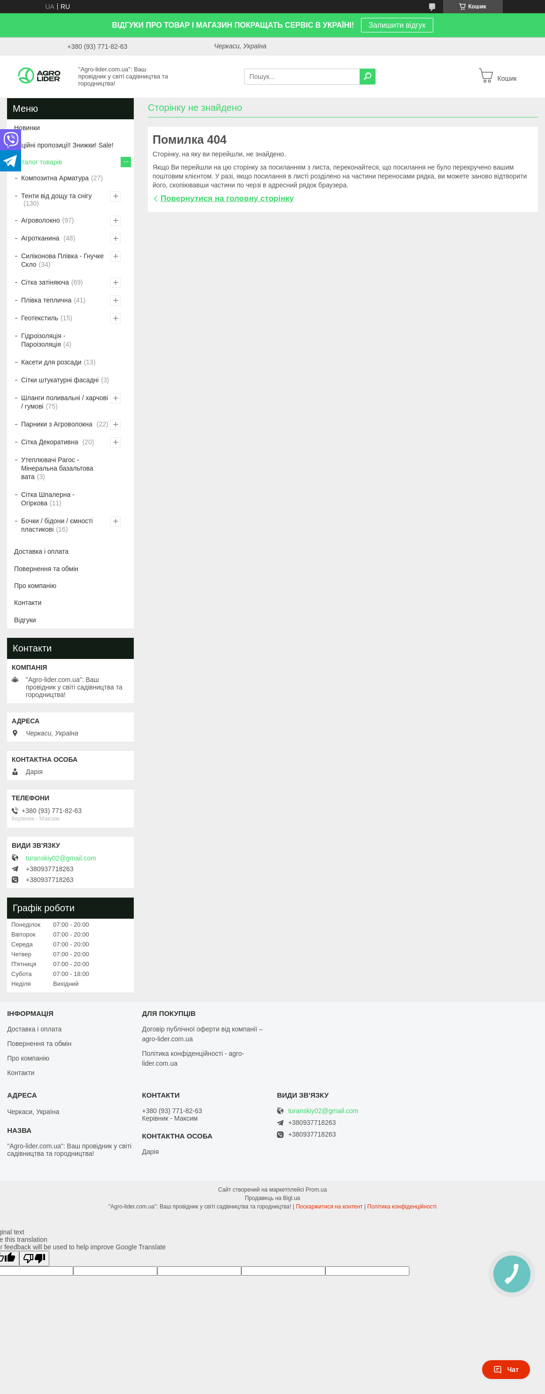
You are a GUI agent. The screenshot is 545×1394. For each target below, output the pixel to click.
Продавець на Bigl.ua (272, 1198)
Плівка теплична (46, 300)
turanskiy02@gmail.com (61, 858)
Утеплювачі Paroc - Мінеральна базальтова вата (57, 468)
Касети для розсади (51, 362)
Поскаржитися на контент (329, 1206)
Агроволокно (40, 220)
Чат (506, 1369)
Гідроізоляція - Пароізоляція (43, 340)
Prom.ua (316, 1189)
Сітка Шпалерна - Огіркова (48, 499)
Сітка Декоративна (50, 442)
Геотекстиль (39, 318)
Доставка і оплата (41, 551)
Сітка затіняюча (45, 282)
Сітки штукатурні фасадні (60, 380)
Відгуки (25, 620)
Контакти (27, 602)
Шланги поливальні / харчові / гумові (64, 402)
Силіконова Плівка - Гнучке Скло (62, 260)
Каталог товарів (38, 162)
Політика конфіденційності (402, 1206)
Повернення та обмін (46, 569)
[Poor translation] (34, 1258)
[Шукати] (368, 77)
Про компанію (35, 585)
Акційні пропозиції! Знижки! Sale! (64, 145)
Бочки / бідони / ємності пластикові (57, 525)
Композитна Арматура (55, 178)
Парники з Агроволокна (57, 424)
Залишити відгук (397, 25)
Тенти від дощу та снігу (56, 196)
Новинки (27, 128)
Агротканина (41, 238)
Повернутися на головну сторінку (227, 198)
